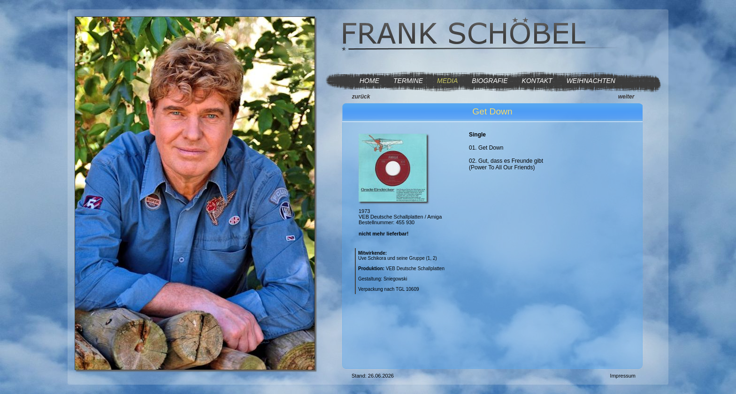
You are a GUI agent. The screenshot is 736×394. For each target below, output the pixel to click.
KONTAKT (537, 80)
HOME (369, 80)
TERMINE (408, 80)
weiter (626, 96)
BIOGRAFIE (489, 80)
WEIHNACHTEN (591, 80)
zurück (361, 96)
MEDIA (447, 80)
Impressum (623, 376)
